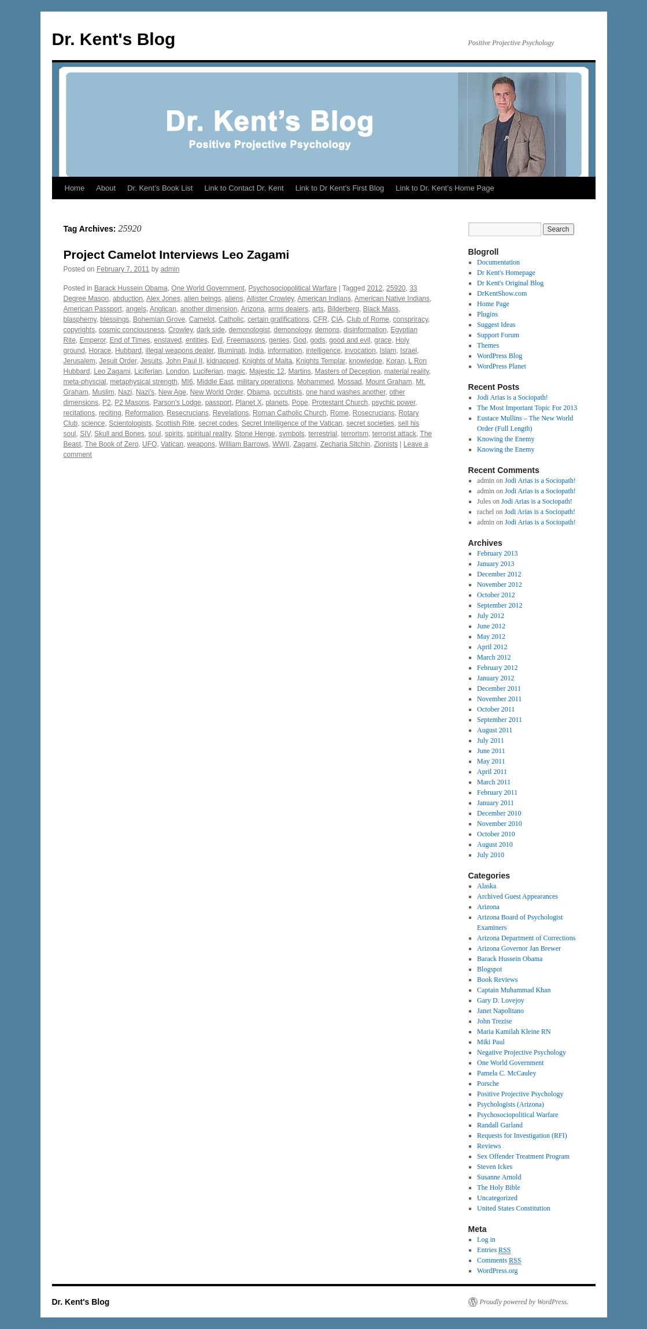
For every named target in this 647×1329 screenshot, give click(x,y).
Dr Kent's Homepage (506, 273)
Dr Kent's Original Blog (510, 283)
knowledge (365, 361)
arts (318, 309)
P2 (106, 403)
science (93, 423)
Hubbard (128, 351)
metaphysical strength (144, 382)
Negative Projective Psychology (521, 1052)
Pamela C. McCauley (506, 1073)
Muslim (103, 392)
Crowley (180, 330)
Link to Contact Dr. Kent (243, 188)
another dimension (209, 309)
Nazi (125, 392)
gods (317, 340)
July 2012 (490, 616)
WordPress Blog (499, 356)
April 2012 (492, 647)
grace (382, 340)
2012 (375, 288)
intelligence (323, 351)
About (106, 188)
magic (236, 371)
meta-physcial (85, 382)
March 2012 (494, 657)
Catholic (231, 319)
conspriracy (410, 319)
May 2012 (491, 636)
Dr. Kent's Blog (114, 39)
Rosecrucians (374, 413)
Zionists (386, 444)
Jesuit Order (118, 361)
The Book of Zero (112, 444)
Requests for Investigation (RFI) (522, 1135)
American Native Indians (392, 299)
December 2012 (499, 574)
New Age (172, 392)
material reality (406, 371)
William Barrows (244, 444)
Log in (486, 1239)
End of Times (130, 340)
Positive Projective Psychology (520, 1094)
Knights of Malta (267, 361)
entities (197, 340)
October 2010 (496, 834)
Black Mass (380, 309)
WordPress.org (497, 1271)
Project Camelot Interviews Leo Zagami (177, 254)
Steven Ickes (494, 1167)
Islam (388, 351)
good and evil (349, 340)
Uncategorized (497, 1198)
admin (170, 269)
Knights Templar (320, 361)
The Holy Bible (498, 1187)
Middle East (215, 382)
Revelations (231, 413)
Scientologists (130, 423)
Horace (100, 351)
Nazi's (145, 392)
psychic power (393, 403)
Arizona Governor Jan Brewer (519, 948)
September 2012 (499, 605)
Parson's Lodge (177, 403)
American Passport (93, 309)
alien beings (202, 299)
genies (279, 340)
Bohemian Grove (159, 319)
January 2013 (495, 564)
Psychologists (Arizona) (510, 1104)
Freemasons (246, 340)
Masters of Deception (347, 371)
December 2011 (499, 688)
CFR (320, 319)
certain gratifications (278, 319)
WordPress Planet (501, 366)
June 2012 (491, 626)
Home (75, 188)
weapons (201, 444)
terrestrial (322, 434)
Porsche (488, 1083)
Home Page (493, 304)
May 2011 (491, 761)
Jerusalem (79, 361)
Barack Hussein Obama (131, 288)
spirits (174, 434)
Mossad (350, 382)
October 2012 (496, 595)
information (285, 351)
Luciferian (208, 371)
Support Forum (498, 335)
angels (136, 309)
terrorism (354, 434)
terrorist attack (394, 434)
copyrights (79, 330)
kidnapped (222, 361)
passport (218, 403)
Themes (488, 345)
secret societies (370, 423)
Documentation (498, 262)
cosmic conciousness (131, 330)
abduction (128, 299)
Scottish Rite (175, 423)
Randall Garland (500, 1125)
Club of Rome (368, 319)
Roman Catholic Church (289, 413)
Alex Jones (163, 299)
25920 (395, 288)
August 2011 (494, 730)
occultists (287, 392)
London (177, 371)
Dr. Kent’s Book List (160, 188)
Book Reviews (497, 980)
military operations (265, 382)
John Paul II (184, 361)
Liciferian (148, 371)
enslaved (168, 340)
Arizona (252, 309)
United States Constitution (513, 1208)
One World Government (208, 288)
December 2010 (499, 813)
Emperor (93, 340)
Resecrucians (188, 413)
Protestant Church (340, 403)
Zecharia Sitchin (345, 444)
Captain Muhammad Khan (513, 990)
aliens (234, 299)
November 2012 (499, 584)
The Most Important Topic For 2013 (527, 408)
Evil (217, 340)
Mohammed (315, 382)
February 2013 (497, 553)
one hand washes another (345, 392)
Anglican (163, 309)
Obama (258, 392)
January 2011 (495, 803)
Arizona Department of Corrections (526, 938)
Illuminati (231, 351)
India (256, 351)
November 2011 (499, 699)
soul (155, 434)
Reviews (489, 1146)
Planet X (248, 403)
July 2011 (490, 740)
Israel (408, 351)
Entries (494, 1250)
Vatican (172, 444)
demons (327, 330)
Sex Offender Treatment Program (523, 1156)
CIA (337, 319)
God (299, 340)
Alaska (486, 886)
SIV (85, 434)
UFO (149, 444)
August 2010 (495, 844)
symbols (291, 434)
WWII (280, 444)
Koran (395, 361)
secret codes (218, 423)
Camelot (202, 319)
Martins (299, 371)
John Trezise (494, 1021)
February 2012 (497, 668)
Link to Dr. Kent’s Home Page (444, 188)
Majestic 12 (266, 371)
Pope (300, 403)
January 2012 (495, 678)
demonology (293, 330)
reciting (110, 413)
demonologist (248, 330)
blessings (114, 319)
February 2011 (497, 792)
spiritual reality (209, 434)
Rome (339, 413)
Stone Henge (255, 434)
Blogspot (489, 969)
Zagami (304, 444)
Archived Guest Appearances (517, 896)
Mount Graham (388, 382)
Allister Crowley (270, 299)
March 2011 (494, 782)
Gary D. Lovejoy (500, 1000)
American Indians (324, 299)
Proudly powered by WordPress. (524, 1302)
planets (276, 403)
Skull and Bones (119, 434)
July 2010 (490, 855)
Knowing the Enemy (505, 439)
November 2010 (499, 824)
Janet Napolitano (500, 1011)
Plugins (487, 314)
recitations (79, 413)
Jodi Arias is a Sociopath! (512, 397)
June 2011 (491, 751)
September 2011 (499, 720)
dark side (211, 330)
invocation (360, 351)
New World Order (216, 392)
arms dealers (288, 309)
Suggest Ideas (496, 325)
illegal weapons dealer (180, 351)
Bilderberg (343, 309)
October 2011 (496, 709)
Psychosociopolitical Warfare (292, 288)
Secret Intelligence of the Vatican (292, 423)
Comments (499, 1260)
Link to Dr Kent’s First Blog (339, 188)
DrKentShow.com (502, 293)
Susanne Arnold (499, 1177)
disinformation (365, 330)
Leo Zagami (112, 371)
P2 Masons (131, 403)
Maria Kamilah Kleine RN (514, 1032)
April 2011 (492, 772)
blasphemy (80, 319)
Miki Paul (491, 1042)
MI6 (187, 382)
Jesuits (151, 361)
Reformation (143, 413)
